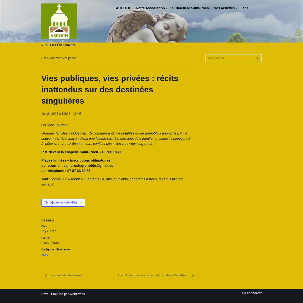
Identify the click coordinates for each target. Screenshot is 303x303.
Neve (45, 294)
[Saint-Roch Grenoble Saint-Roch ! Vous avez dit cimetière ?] (59, 21)
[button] (133, 8)
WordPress (77, 294)
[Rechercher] (229, 58)
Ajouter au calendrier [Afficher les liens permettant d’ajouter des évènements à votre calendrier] (63, 202)
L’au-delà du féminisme (65, 275)
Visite (44, 254)
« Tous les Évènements (58, 45)
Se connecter (252, 293)
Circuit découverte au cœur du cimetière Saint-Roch (154, 275)
